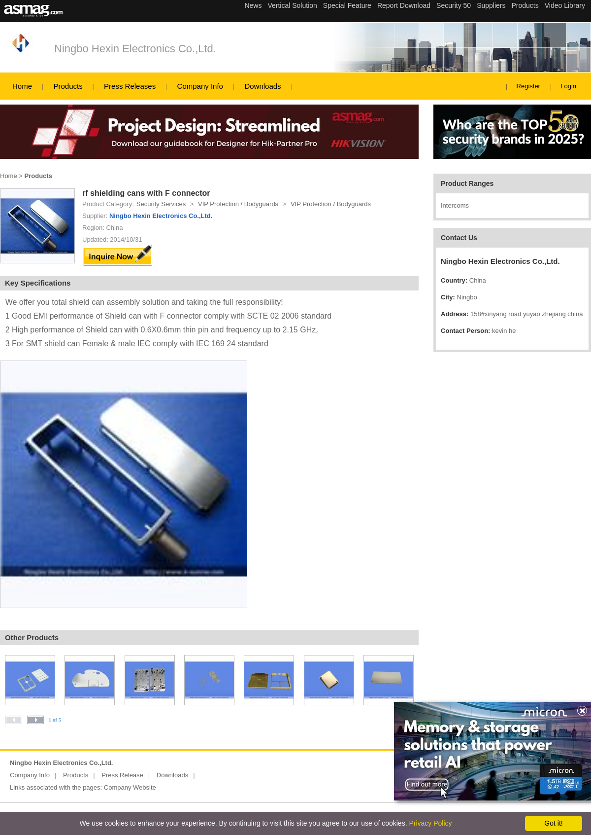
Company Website (130, 787)
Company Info (200, 86)
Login (568, 86)
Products (67, 86)
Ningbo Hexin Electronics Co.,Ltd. (135, 48)
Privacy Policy (430, 823)
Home (22, 86)
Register (528, 86)
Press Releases (130, 86)
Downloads (262, 86)
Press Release (122, 775)
